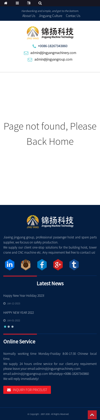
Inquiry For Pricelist (30, 390)
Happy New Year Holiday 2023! (23, 295)
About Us (28, 15)
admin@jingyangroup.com (53, 59)
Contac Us (73, 15)
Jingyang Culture (50, 15)
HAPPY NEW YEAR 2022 (18, 312)
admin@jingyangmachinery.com (53, 52)
